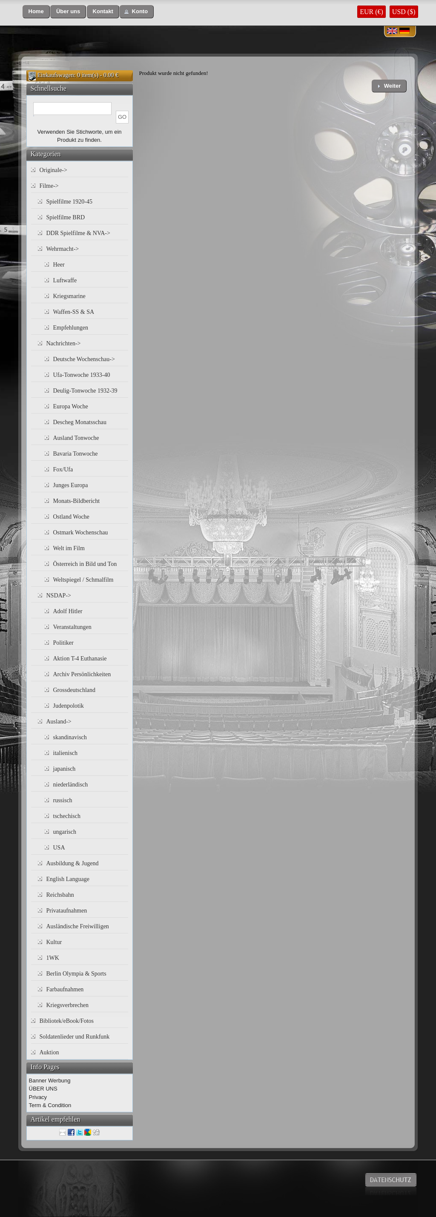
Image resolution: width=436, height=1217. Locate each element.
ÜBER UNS (43, 1088)
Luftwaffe (65, 280)
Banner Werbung (50, 1080)
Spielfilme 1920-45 (69, 201)
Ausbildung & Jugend (72, 863)
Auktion (49, 1052)
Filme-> (49, 186)
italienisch (65, 753)
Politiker (63, 643)
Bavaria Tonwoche (75, 454)
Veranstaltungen (72, 627)
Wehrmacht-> (62, 249)
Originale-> (53, 170)
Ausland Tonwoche (76, 438)
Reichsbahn (60, 895)
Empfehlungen (70, 327)
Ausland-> (59, 721)
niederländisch (70, 784)
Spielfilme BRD (65, 217)
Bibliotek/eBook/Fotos (67, 1021)
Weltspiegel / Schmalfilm (83, 580)
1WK (52, 958)
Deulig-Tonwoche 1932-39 (85, 390)
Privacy (38, 1097)
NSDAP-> (58, 595)
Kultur (54, 942)
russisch (62, 800)
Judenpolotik (68, 706)
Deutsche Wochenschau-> (84, 359)
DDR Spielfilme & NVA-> (78, 233)
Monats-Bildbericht (76, 501)
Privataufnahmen (66, 910)
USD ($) (404, 11)
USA (59, 847)
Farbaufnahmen (65, 989)
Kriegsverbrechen (67, 1005)
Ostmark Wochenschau (80, 532)
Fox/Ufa (63, 469)
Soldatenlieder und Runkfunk (75, 1036)
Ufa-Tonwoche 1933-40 (81, 375)
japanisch (64, 769)
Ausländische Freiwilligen (77, 926)
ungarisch (64, 832)
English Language (67, 879)
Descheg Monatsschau (80, 422)
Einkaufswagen (55, 75)
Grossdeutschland (74, 690)
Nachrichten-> (63, 343)
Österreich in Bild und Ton (85, 564)
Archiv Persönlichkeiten (82, 674)
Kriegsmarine (69, 296)
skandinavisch (70, 737)
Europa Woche (70, 406)
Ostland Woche (71, 517)
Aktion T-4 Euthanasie (80, 658)
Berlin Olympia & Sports (76, 973)
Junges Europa (70, 485)
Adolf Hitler (68, 611)
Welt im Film (69, 548)
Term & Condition (50, 1105)
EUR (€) (371, 11)
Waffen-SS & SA (74, 312)
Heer (59, 264)
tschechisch (67, 816)
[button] (36, 11)
